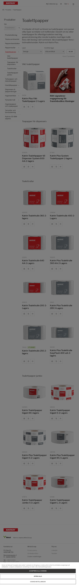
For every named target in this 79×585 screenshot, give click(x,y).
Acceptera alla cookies (38, 574)
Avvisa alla (38, 579)
